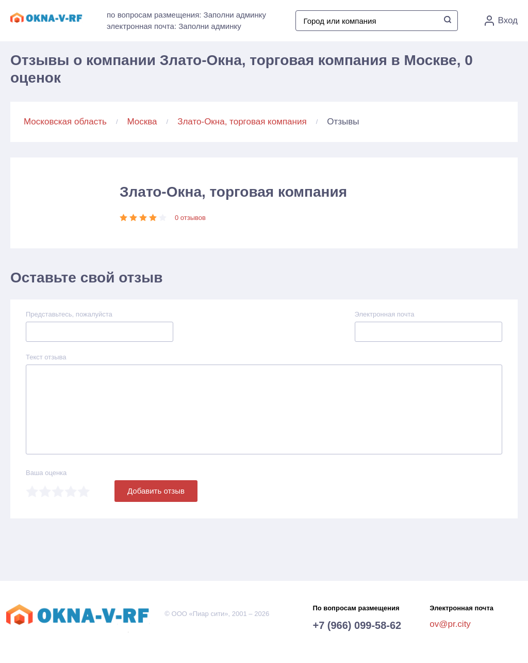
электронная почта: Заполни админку (174, 26)
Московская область (65, 122)
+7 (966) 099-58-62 (356, 625)
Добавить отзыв (156, 490)
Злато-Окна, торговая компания (241, 122)
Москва (142, 122)
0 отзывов (190, 218)
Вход (501, 20)
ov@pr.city (450, 624)
